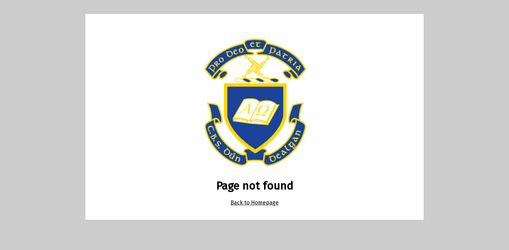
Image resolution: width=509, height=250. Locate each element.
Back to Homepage (254, 202)
